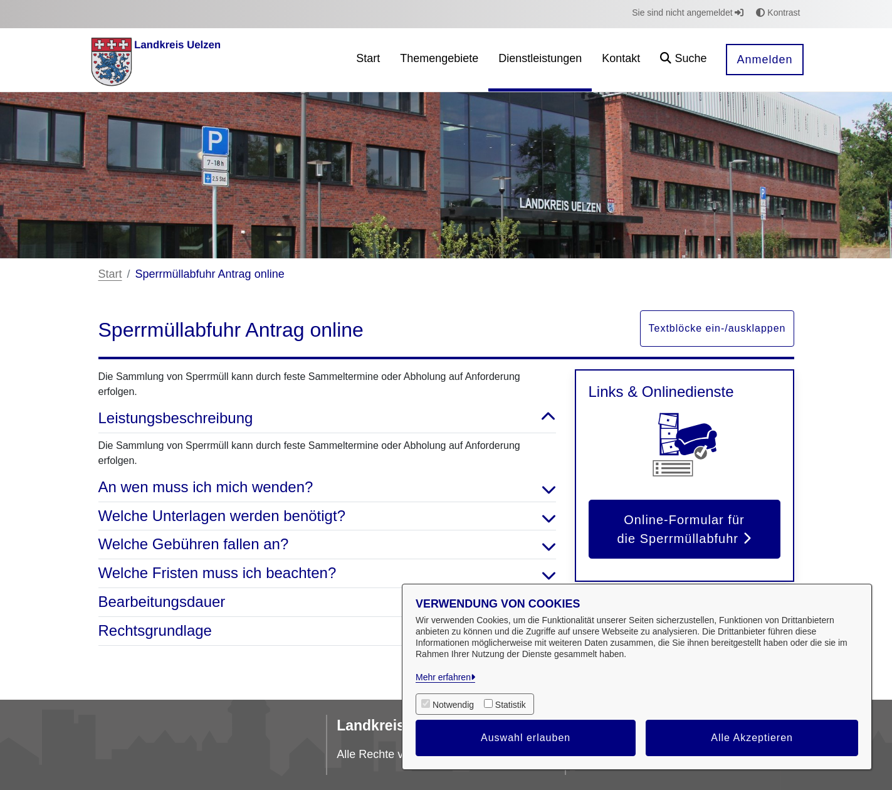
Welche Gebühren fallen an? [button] (327, 544)
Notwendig (453, 705)
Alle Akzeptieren (752, 737)
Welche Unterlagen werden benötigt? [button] (327, 516)
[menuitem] (368, 60)
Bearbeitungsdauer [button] (327, 602)
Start (110, 274)
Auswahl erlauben (525, 737)
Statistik (510, 705)
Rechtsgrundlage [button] (327, 631)
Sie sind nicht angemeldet (687, 13)
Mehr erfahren (443, 677)
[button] (683, 60)
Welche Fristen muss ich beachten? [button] (327, 573)
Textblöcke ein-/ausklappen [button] (716, 328)
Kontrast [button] (778, 13)
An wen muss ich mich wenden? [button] (327, 487)
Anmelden (764, 59)
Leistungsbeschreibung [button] (327, 418)
